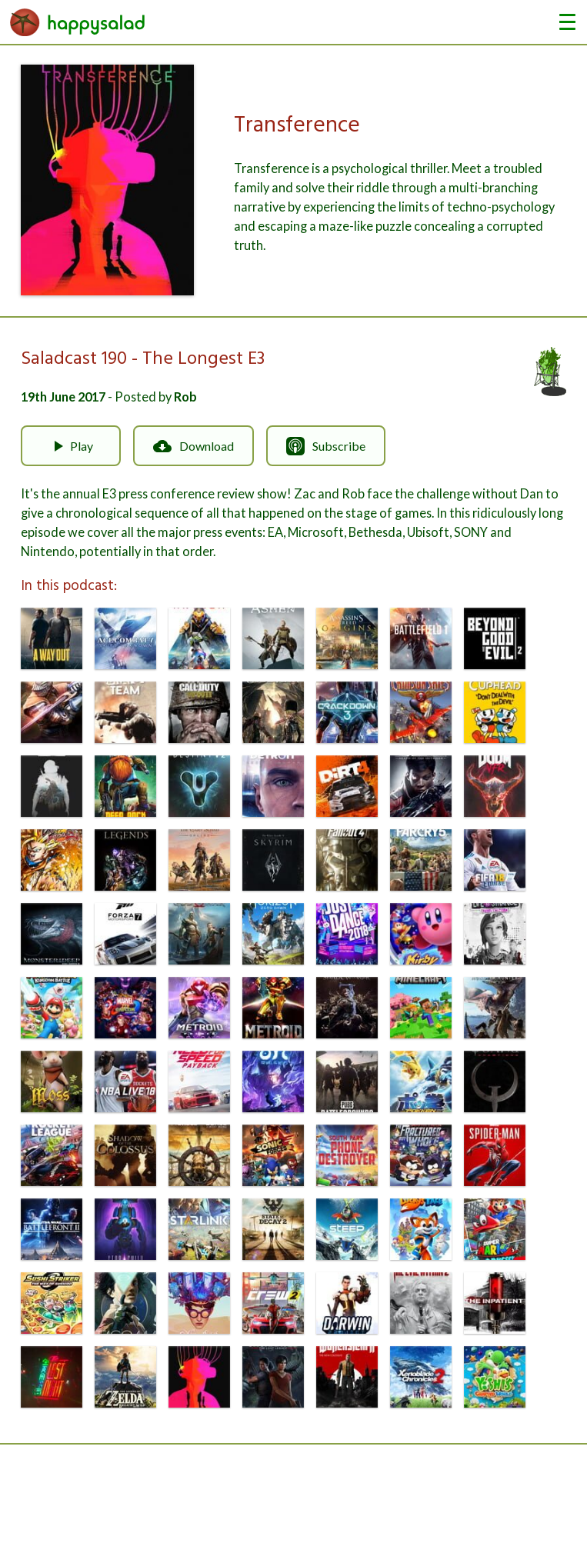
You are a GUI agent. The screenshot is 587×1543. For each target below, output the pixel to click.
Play (70, 446)
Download (193, 446)
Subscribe (325, 446)
